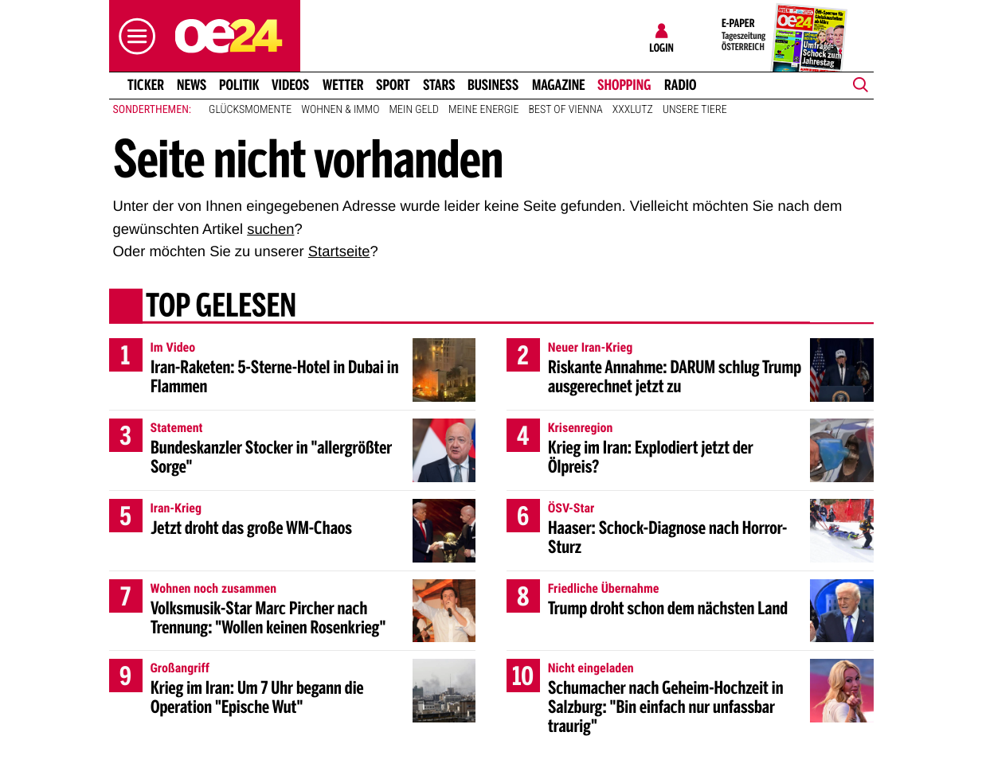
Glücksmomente (250, 109)
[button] (133, 36)
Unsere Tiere (695, 109)
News (191, 85)
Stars (439, 85)
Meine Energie (483, 109)
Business (493, 85)
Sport (393, 85)
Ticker (145, 85)
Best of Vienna (566, 109)
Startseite (339, 251)
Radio (680, 85)
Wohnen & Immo (340, 109)
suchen (270, 228)
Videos (290, 85)
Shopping (624, 85)
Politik (239, 85)
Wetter (343, 85)
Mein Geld (414, 109)
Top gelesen (220, 308)
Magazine (558, 85)
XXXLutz (632, 109)
